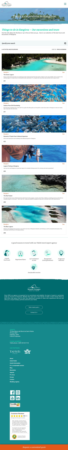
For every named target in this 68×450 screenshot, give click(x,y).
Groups (12, 377)
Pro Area (12, 375)
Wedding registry (14, 382)
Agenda (12, 372)
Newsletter (13, 370)
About (11, 358)
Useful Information (15, 363)
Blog (11, 368)
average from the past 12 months (18, 417)
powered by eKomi (21, 437)
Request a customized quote (34, 447)
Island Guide (13, 361)
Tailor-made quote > (34, 307)
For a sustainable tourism (17, 365)
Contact (12, 379)
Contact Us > (34, 312)
